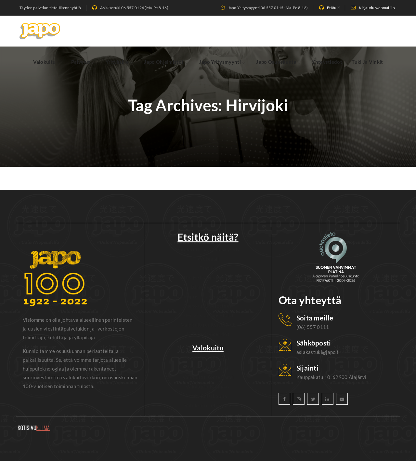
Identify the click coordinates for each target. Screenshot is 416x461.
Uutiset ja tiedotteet (208, 277)
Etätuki (333, 7)
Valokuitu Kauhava (208, 386)
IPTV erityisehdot (208, 334)
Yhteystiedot (327, 62)
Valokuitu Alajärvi (208, 358)
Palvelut (80, 62)
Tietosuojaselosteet (208, 306)
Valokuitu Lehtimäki (208, 405)
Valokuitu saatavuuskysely (208, 249)
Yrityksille (117, 62)
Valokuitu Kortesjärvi (208, 377)
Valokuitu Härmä (208, 367)
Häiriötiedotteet (208, 287)
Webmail (208, 258)
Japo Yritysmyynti (220, 62)
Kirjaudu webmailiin (377, 7)
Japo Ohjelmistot (164, 62)
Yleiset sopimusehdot (208, 315)
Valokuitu (44, 62)
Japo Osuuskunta (276, 62)
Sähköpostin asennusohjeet (208, 296)
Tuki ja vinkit (367, 62)
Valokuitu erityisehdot (208, 324)
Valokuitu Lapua (208, 396)
